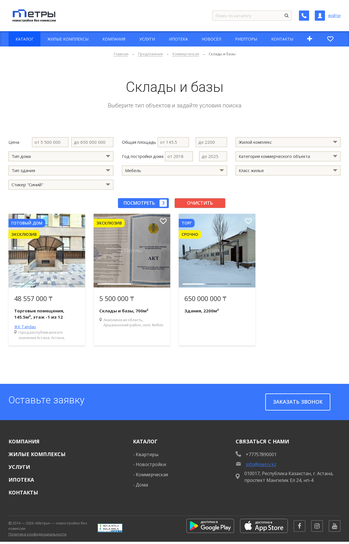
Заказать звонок (298, 401)
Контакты (23, 492)
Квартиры (147, 454)
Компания (24, 441)
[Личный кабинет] (320, 15)
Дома (142, 485)
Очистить (200, 203)
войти (334, 15)
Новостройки (151, 464)
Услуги (19, 466)
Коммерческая (152, 474)
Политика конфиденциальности (37, 535)
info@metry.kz (261, 464)
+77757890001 (261, 454)
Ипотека (21, 479)
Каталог (145, 441)
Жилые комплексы (37, 454)
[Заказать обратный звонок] (304, 15)
